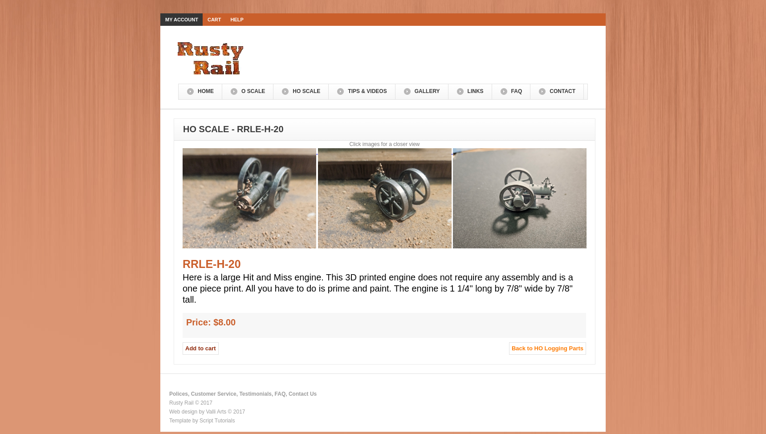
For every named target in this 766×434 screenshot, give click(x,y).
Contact (562, 91)
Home (206, 91)
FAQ (516, 91)
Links (476, 91)
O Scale (253, 91)
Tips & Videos (367, 91)
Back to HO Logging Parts (547, 348)
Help (237, 19)
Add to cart (200, 348)
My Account (181, 19)
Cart (214, 19)
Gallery (427, 91)
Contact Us (303, 394)
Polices (178, 394)
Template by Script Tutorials (202, 421)
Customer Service (213, 394)
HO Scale (306, 91)
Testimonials (255, 394)
